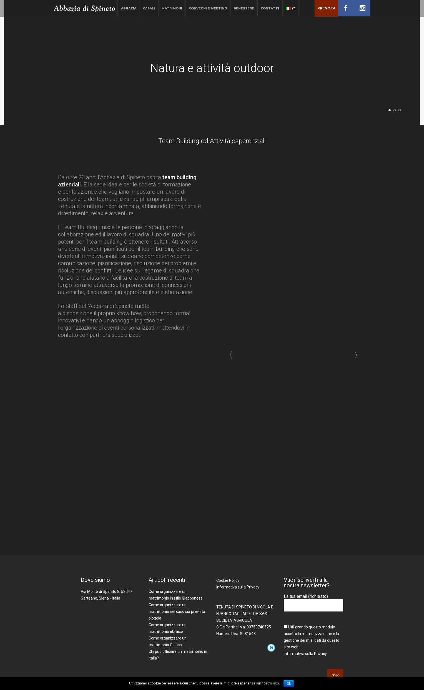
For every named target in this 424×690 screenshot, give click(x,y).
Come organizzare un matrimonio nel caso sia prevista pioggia (177, 611)
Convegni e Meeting (208, 8)
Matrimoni (172, 8)
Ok (289, 684)
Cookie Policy (227, 580)
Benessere (244, 8)
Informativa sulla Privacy (237, 587)
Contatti (270, 8)
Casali (149, 8)
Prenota (326, 8)
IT (290, 8)
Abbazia (128, 8)
